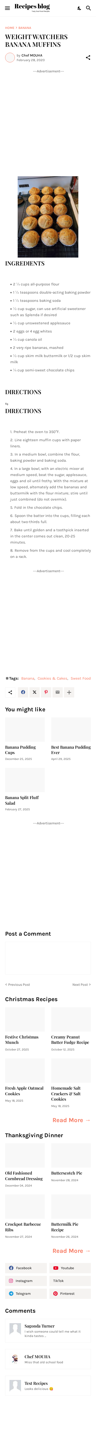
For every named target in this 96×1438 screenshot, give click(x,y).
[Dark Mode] (79, 8)
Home (9, 27)
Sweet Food (81, 678)
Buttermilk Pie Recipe (64, 1226)
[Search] (89, 8)
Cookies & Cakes (52, 678)
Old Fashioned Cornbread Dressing (24, 1175)
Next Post (80, 984)
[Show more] (69, 692)
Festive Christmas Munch (21, 1039)
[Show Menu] (7, 8)
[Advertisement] (48, 122)
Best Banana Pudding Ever (71, 749)
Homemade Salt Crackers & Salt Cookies (66, 1093)
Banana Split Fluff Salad (22, 800)
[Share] (88, 57)
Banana (24, 27)
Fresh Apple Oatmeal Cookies (24, 1090)
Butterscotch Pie (66, 1173)
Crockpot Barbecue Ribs (23, 1226)
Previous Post (19, 984)
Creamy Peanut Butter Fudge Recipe (70, 1039)
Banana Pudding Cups (20, 749)
